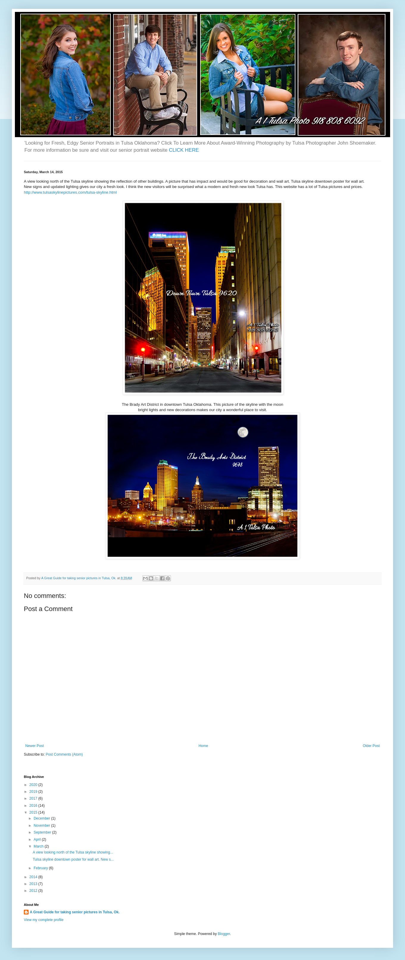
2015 (33, 812)
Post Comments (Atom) (64, 754)
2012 (33, 891)
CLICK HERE (184, 150)
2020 (33, 785)
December (42, 818)
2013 (33, 884)
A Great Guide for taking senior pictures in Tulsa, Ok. (74, 912)
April (38, 839)
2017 (33, 798)
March (39, 846)
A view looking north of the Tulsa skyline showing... (73, 852)
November (42, 825)
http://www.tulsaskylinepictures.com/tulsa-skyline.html (70, 192)
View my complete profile (43, 920)
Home (203, 746)
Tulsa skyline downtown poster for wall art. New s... (73, 859)
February (41, 868)
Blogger (224, 934)
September (43, 832)
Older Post (371, 746)
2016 (33, 806)
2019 (33, 792)
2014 (33, 877)
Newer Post (34, 746)
